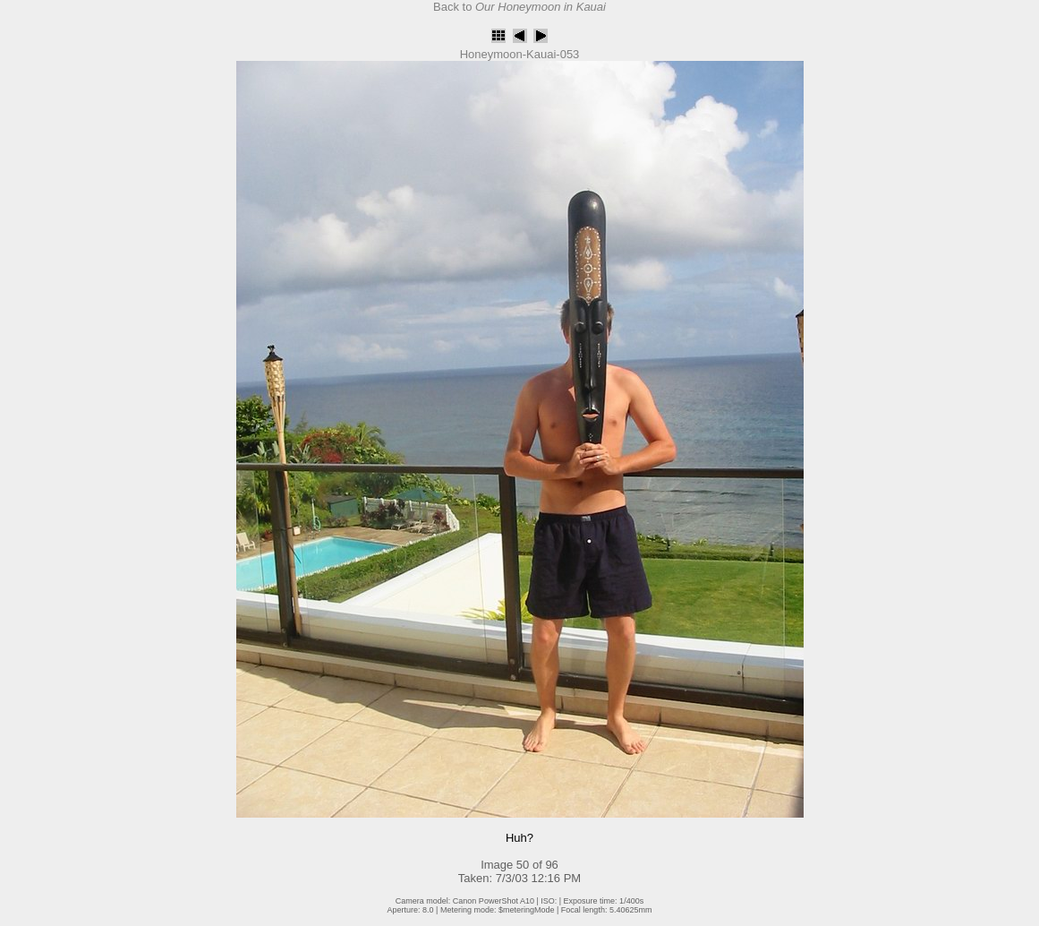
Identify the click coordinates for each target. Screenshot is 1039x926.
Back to (519, 6)
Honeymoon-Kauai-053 (520, 54)
